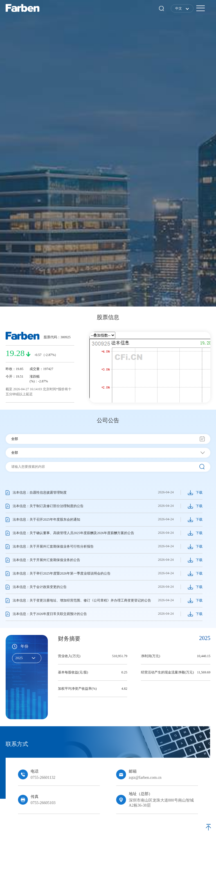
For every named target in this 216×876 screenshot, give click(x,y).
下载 (199, 492)
